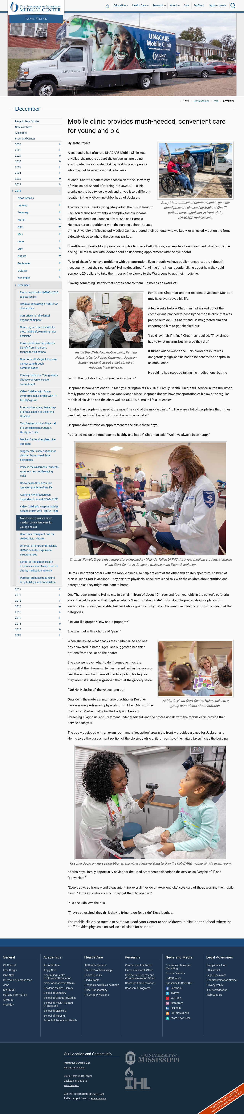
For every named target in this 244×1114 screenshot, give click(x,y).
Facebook (174, 988)
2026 (18, 144)
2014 (18, 606)
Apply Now (50, 970)
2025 (18, 150)
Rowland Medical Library (58, 988)
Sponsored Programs (137, 988)
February (23, 212)
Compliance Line (216, 965)
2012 (18, 618)
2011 (18, 623)
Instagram (174, 1003)
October (22, 270)
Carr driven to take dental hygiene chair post (35, 318)
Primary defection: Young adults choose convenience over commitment (39, 380)
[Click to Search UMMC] (233, 5)
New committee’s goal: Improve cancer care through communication (38, 364)
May (20, 234)
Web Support (214, 994)
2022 (18, 167)
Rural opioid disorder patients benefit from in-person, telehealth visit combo (37, 348)
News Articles (26, 198)
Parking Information (15, 994)
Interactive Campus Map (17, 980)
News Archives (23, 127)
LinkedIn (173, 1008)
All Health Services (95, 965)
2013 (18, 612)
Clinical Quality (93, 975)
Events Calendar (175, 973)
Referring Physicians (97, 994)
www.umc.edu (71, 1085)
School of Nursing (54, 1015)
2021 (18, 173)
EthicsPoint (213, 970)
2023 (18, 161)
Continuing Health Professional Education (57, 977)
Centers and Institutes (138, 965)
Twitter (172, 993)
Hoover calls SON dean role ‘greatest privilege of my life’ (36, 485)
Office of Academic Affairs (59, 983)
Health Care (139, 5)
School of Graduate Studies (60, 997)
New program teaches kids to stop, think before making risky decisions (38, 332)
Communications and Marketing (178, 967)
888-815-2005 (98, 1098)
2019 (18, 184)
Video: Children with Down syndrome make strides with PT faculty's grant (38, 396)
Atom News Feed (178, 1018)
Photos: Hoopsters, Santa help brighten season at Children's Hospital (38, 412)
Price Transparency (96, 990)
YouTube (173, 998)
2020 (18, 178)
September (24, 263)
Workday (8, 1004)
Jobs (6, 985)
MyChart (199, 5)
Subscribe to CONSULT (179, 983)
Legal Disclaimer (216, 975)
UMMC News (173, 978)
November (24, 278)
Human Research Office (139, 970)
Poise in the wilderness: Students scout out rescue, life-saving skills (39, 472)
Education (120, 5)
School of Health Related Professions (58, 1004)
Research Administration (139, 983)
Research (158, 5)
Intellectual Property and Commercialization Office (140, 977)
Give (186, 5)
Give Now (8, 975)
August (22, 256)
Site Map (8, 999)
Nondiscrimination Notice (222, 980)
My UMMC (9, 990)
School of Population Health (60, 1020)
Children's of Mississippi (98, 970)
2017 (18, 589)
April (20, 227)
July (20, 248)
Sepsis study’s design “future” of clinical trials (39, 306)
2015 (18, 600)
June (21, 241)
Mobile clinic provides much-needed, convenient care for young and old (36, 523)
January (23, 205)
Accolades (21, 133)
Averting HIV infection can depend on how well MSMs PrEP (39, 497)
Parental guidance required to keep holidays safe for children (38, 580)
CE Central (9, 965)
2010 (18, 629)
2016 (18, 595)
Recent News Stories (27, 121)
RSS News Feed (177, 1013)
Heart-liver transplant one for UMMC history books (37, 536)
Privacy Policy (215, 985)
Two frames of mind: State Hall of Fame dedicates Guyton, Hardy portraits (38, 428)
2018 (216, 101)
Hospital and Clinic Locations (102, 985)
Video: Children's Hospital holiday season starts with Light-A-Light (39, 509)
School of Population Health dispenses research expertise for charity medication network (39, 566)
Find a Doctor (92, 980)
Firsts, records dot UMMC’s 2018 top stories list (39, 294)
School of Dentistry (55, 993)
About (173, 5)
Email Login (10, 970)
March (21, 219)
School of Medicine (55, 1010)
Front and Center (25, 138)
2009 (18, 635)
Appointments (217, 5)
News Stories (36, 18)
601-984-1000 (96, 1093)
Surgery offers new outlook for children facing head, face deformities (38, 456)
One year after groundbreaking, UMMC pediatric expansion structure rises (38, 550)
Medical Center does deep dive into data (37, 442)
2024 (18, 155)
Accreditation (52, 965)
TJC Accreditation (217, 990)
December (24, 285)
